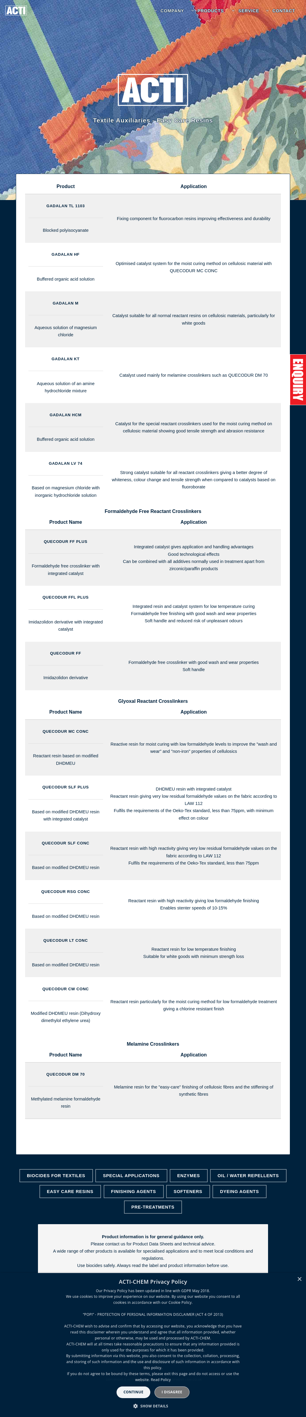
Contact (284, 10)
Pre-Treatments (152, 1207)
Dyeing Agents (239, 1191)
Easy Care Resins (70, 1191)
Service (248, 10)
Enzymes (188, 1175)
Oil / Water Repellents (248, 1175)
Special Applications (131, 1175)
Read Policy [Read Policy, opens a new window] (161, 1379)
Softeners (188, 1191)
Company (172, 10)
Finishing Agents (133, 1191)
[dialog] (153, 1345)
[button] (153, 1406)
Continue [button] (133, 1392)
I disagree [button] (172, 1392)
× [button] (299, 1279)
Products (211, 10)
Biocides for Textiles (56, 1175)
